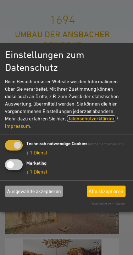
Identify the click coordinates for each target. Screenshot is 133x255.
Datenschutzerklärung (91, 118)
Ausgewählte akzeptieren (34, 191)
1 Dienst (36, 152)
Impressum (17, 126)
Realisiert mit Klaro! (107, 203)
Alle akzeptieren (106, 191)
